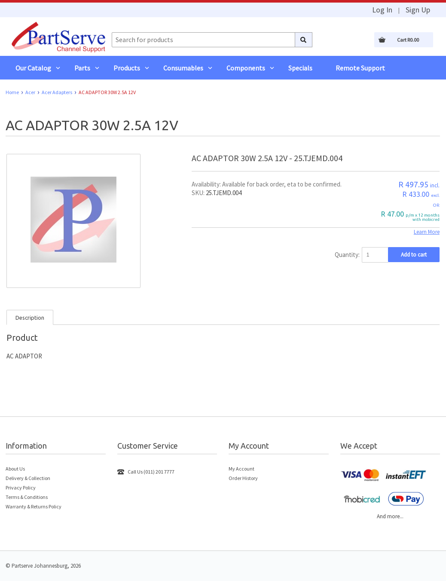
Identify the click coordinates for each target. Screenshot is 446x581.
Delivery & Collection (28, 478)
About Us (15, 468)
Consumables (183, 68)
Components (245, 68)
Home (12, 92)
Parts (82, 68)
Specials (300, 68)
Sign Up (418, 10)
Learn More (427, 231)
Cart (408, 40)
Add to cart (414, 254)
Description (29, 318)
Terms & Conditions (27, 497)
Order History (243, 478)
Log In (382, 10)
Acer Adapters (57, 92)
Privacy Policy (21, 487)
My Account (241, 468)
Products (126, 68)
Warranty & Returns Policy (33, 506)
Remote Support (360, 68)
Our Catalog (33, 68)
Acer (30, 92)
